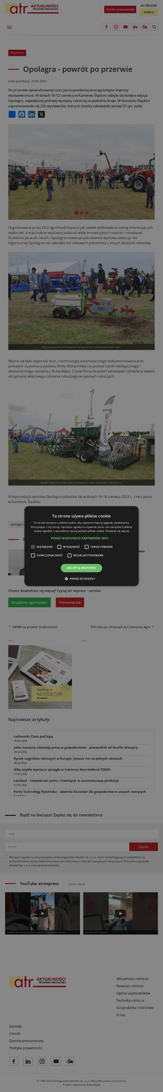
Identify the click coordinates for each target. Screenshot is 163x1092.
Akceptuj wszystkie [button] (81, 568)
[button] (81, 538)
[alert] (81, 546)
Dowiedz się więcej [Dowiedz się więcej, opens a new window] (117, 531)
